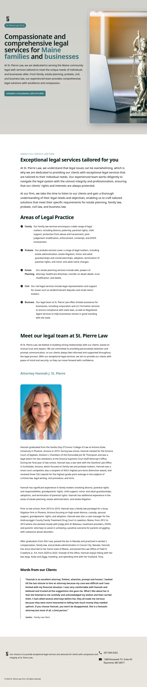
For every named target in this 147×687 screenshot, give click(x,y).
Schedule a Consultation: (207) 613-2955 (25, 93)
